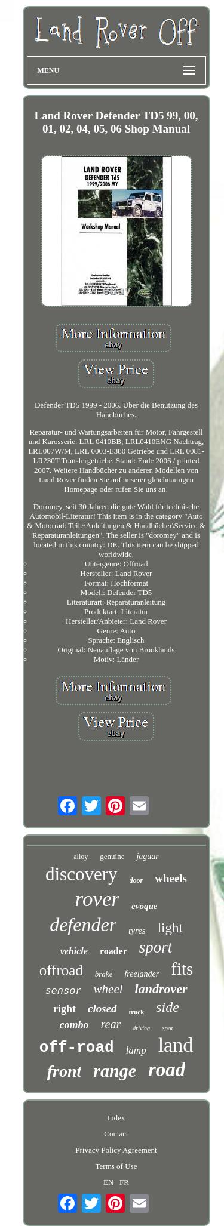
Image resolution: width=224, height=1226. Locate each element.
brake (104, 973)
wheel (108, 989)
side (167, 1007)
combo (74, 1025)
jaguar (147, 856)
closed (102, 1008)
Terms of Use (116, 1166)
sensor (63, 991)
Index (116, 1117)
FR (124, 1182)
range (114, 1070)
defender (83, 924)
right (64, 1009)
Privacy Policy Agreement (116, 1149)
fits (182, 968)
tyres (137, 930)
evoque (144, 906)
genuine (112, 856)
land (176, 1045)
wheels (171, 878)
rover (97, 899)
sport (156, 947)
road (166, 1069)
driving (141, 1028)
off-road (76, 1047)
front (64, 1071)
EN (108, 1182)
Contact (116, 1133)
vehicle (74, 951)
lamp (136, 1050)
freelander (141, 973)
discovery (81, 874)
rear (111, 1024)
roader (113, 951)
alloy (80, 856)
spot (167, 1027)
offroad (61, 970)
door (136, 880)
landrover (161, 988)
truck (137, 1011)
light (170, 927)
